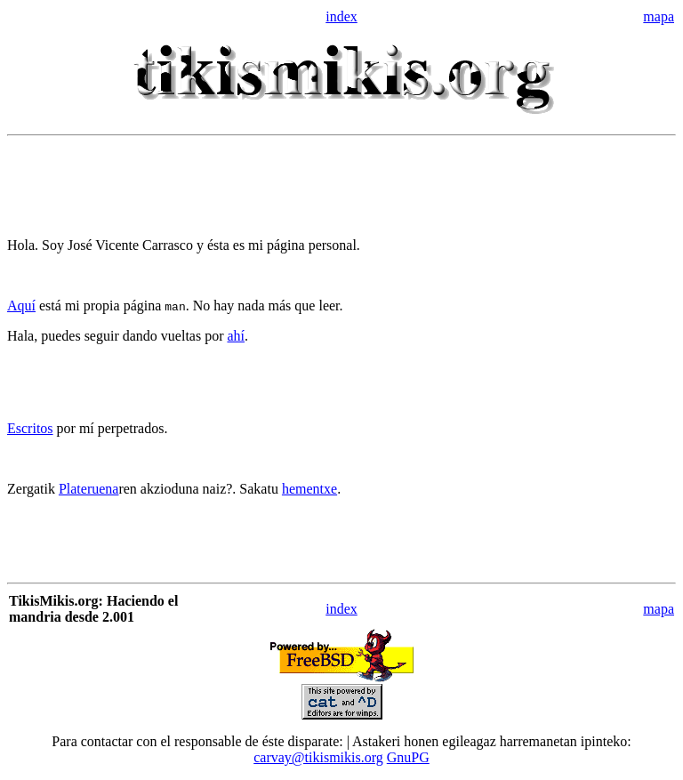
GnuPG (408, 757)
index (341, 16)
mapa (658, 16)
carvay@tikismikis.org (318, 757)
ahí (236, 335)
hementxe (309, 488)
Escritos (30, 428)
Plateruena (89, 488)
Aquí (21, 305)
